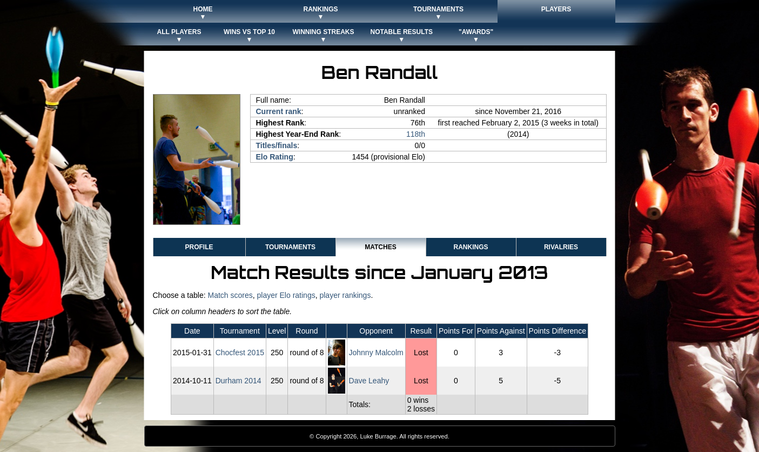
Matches (380, 247)
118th (415, 134)
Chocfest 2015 (240, 352)
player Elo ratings (286, 295)
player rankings (345, 295)
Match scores (229, 295)
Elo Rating (274, 156)
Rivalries (561, 247)
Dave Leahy (369, 380)
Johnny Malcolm (376, 352)
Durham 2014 (238, 380)
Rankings (470, 247)
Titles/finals (277, 145)
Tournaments (290, 247)
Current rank (278, 111)
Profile (199, 247)
